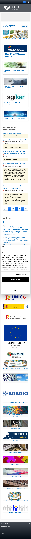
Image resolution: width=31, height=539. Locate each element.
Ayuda (2, 536)
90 (26, 209)
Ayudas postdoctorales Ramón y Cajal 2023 (14, 163)
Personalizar (15, 285)
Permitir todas (15, 279)
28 (17, 209)
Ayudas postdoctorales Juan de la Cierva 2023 (14, 140)
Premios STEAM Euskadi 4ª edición (12, 133)
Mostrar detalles (21, 274)
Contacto (3, 530)
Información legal (5, 526)
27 (13, 209)
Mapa (2, 533)
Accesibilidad (4, 523)
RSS (5, 222)
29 (20, 209)
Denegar (15, 290)
